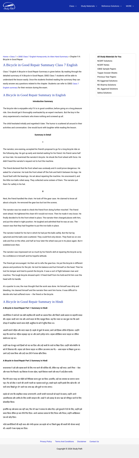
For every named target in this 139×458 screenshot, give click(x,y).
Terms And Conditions (65, 441)
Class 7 (13, 56)
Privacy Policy (47, 441)
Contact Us (93, 441)
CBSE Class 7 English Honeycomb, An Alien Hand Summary (45, 56)
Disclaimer (81, 441)
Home (5, 56)
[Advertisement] (69, 28)
